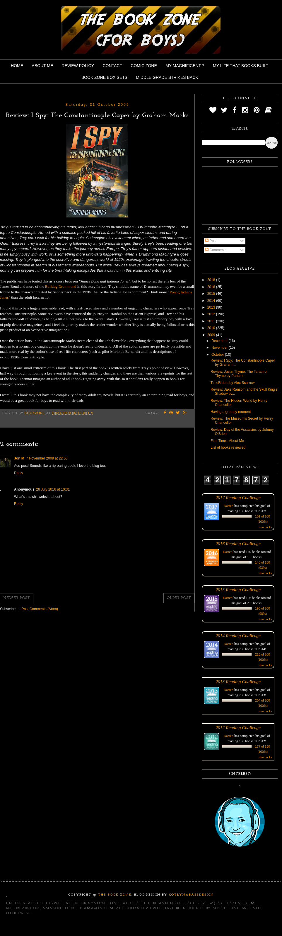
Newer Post (16, 598)
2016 (211, 287)
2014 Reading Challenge (238, 635)
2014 (211, 301)
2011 (211, 321)
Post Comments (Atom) (39, 609)
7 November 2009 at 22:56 (47, 458)
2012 (211, 314)
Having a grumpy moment (231, 412)
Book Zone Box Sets (104, 77)
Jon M (19, 458)
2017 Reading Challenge (238, 497)
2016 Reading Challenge (238, 543)
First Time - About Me (227, 441)
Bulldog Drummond (60, 286)
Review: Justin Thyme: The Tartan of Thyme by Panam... (239, 374)
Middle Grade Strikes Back (167, 77)
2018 (211, 280)
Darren (228, 506)
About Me (42, 65)
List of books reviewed (228, 447)
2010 (211, 328)
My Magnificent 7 (184, 65)
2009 (211, 335)
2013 (211, 307)
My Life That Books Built (240, 65)
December (220, 341)
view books (265, 527)
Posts (211, 241)
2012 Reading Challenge (238, 727)
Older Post (179, 598)
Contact (112, 65)
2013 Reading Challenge (238, 681)
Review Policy (78, 65)
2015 (211, 294)
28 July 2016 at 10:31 (53, 489)
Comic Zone (144, 65)
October (218, 355)
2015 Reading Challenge (238, 589)
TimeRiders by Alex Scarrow (232, 383)
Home (17, 65)
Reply (18, 473)
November (220, 348)
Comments (215, 250)
